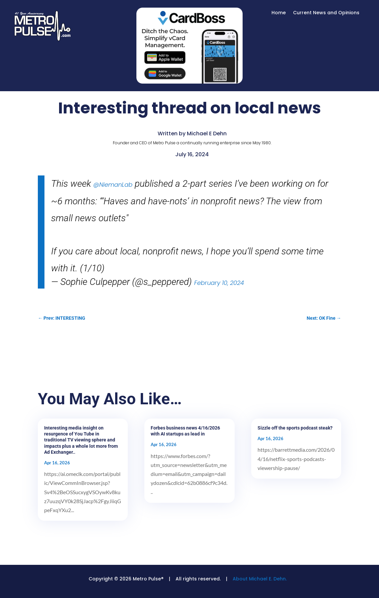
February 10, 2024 (219, 283)
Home (278, 13)
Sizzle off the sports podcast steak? (295, 428)
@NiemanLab (112, 184)
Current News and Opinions (326, 13)
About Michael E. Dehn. (260, 578)
